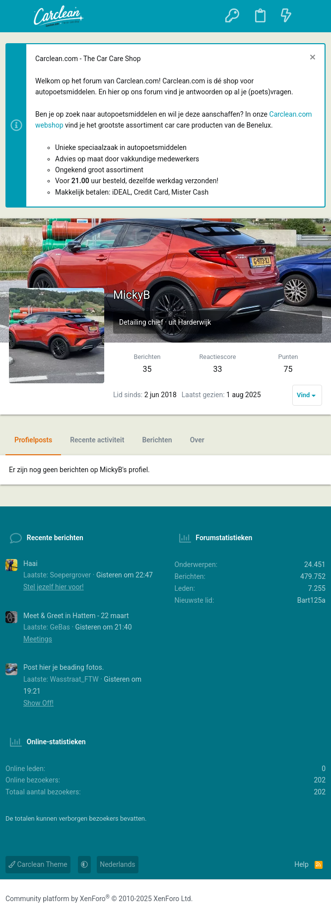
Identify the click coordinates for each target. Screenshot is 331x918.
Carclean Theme (37, 864)
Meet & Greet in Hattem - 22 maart (76, 616)
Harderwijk (194, 322)
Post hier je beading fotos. (63, 667)
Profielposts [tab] (33, 440)
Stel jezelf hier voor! (53, 587)
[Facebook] (279, 899)
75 (288, 369)
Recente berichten (55, 538)
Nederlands (117, 864)
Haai (30, 563)
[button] (18, 16)
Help (301, 864)
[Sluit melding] (311, 58)
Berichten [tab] (157, 440)
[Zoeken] (312, 16)
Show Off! (38, 703)
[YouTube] (319, 899)
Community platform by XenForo (99, 899)
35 (147, 369)
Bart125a (311, 600)
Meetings (37, 639)
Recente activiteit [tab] (97, 440)
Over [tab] (197, 440)
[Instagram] (299, 899)
